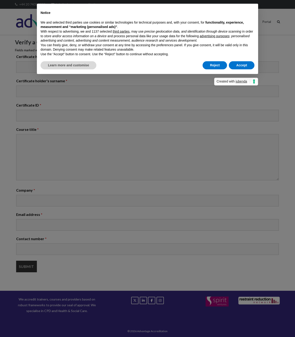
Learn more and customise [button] (68, 65)
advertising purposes (214, 36)
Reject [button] (215, 65)
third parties (121, 31)
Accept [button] (241, 65)
